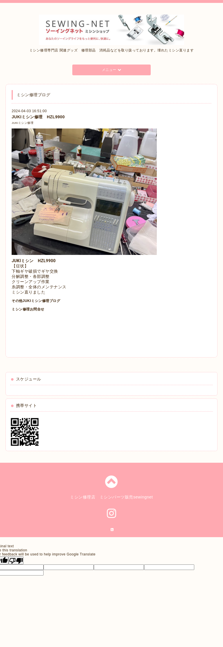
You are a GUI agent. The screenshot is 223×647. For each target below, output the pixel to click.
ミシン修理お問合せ (28, 309)
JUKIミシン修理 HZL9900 (38, 117)
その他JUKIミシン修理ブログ (36, 301)
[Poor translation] (16, 560)
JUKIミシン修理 (22, 122)
